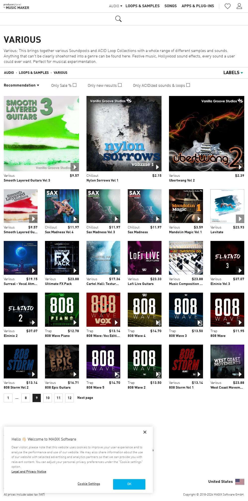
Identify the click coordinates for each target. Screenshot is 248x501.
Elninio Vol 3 (220, 284)
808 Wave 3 (178, 336)
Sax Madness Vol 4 (59, 232)
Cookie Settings (89, 484)
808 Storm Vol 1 (181, 387)
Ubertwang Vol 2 (182, 180)
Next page (85, 398)
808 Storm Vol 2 (16, 387)
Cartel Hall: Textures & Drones (110, 284)
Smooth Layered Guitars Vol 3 (27, 180)
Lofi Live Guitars (141, 284)
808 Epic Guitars (58, 387)
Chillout (92, 176)
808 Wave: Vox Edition (103, 336)
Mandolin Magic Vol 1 (185, 232)
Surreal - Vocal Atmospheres (26, 284)
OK (129, 484)
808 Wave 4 (137, 336)
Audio (9, 73)
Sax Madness (138, 232)
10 (48, 398)
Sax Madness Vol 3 (100, 232)
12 (70, 398)
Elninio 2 (11, 336)
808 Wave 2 (137, 387)
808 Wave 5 (95, 387)
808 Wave (218, 336)
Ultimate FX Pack (58, 284)
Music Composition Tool (188, 284)
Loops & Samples (142, 6)
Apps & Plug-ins (198, 6)
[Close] (144, 432)
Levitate (216, 232)
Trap (48, 331)
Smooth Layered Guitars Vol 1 (27, 232)
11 (59, 398)
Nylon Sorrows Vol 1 (102, 180)
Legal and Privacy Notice (28, 471)
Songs (171, 6)
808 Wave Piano (57, 336)
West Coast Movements (228, 387)
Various (60, 73)
